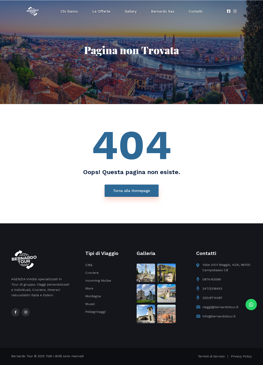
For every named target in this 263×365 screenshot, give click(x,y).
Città (88, 265)
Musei (90, 304)
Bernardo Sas (162, 11)
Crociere (92, 273)
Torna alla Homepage (131, 191)
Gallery (131, 11)
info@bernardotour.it (218, 316)
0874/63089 (211, 279)
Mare (89, 288)
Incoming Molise (98, 280)
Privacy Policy (241, 356)
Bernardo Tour (22, 356)
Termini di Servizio (211, 356)
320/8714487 (212, 298)
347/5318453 (212, 288)
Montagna (93, 296)
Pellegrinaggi (95, 312)
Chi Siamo (69, 11)
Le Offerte (101, 11)
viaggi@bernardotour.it (220, 307)
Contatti (195, 11)
